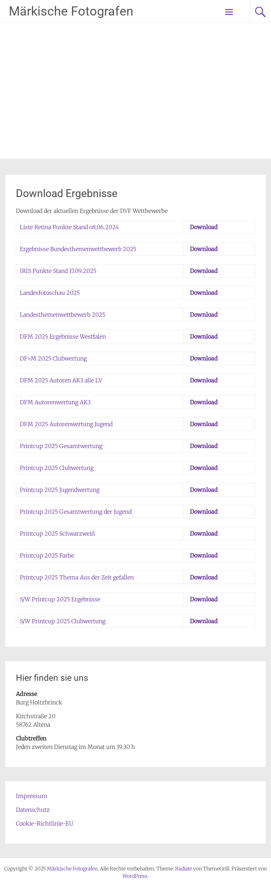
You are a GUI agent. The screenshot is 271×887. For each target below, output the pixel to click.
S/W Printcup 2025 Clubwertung (63, 621)
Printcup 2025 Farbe (47, 555)
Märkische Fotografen (71, 11)
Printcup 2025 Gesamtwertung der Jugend (76, 511)
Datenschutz (33, 809)
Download (204, 227)
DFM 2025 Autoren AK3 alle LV (61, 380)
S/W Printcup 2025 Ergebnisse (60, 599)
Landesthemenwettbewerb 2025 (62, 314)
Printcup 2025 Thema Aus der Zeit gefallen (77, 577)
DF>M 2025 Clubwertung (53, 358)
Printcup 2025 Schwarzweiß (57, 533)
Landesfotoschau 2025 (50, 292)
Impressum (31, 795)
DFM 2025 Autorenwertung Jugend (66, 424)
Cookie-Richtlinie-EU (44, 823)
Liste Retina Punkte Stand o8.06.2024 (69, 227)
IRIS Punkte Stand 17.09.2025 (58, 270)
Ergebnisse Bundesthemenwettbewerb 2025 (78, 248)
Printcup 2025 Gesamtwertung (61, 446)
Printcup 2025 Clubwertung (57, 467)
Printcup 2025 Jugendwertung (60, 489)
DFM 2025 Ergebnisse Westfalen (63, 336)
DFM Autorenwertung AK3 (55, 402)
